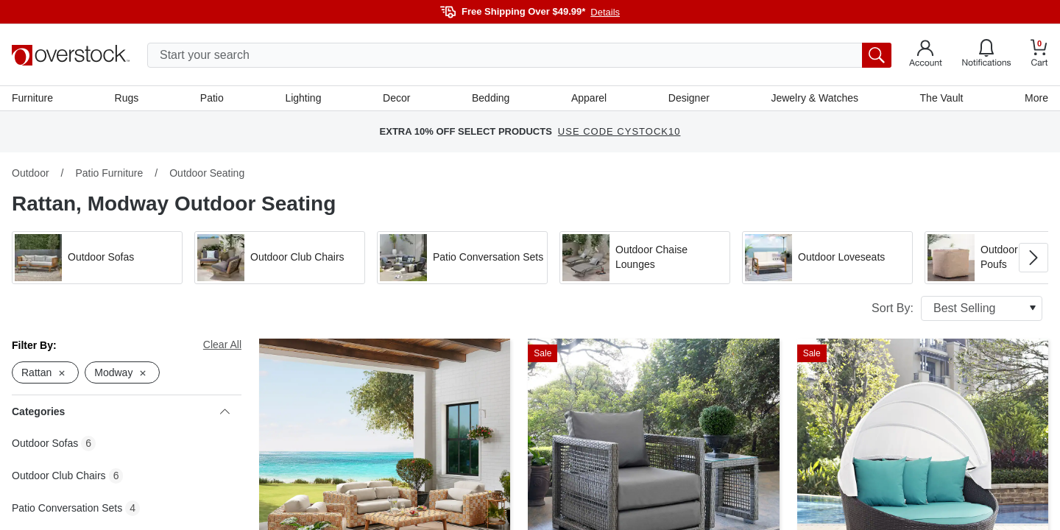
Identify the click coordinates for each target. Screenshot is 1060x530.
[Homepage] (71, 55)
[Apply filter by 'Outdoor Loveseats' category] (827, 257)
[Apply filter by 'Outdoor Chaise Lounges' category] (644, 257)
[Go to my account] (925, 55)
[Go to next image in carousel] (1033, 257)
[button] (97, 257)
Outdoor (30, 173)
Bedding (490, 98)
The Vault (942, 98)
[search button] (876, 55)
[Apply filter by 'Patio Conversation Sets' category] (462, 257)
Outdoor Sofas (45, 443)
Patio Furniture (109, 173)
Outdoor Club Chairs (59, 475)
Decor (396, 98)
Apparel (589, 98)
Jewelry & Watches (814, 98)
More (1036, 98)
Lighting (303, 98)
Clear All (222, 344)
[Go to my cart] (1039, 55)
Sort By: (957, 308)
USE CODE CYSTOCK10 (619, 132)
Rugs (127, 98)
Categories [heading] (121, 411)
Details (605, 12)
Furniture (32, 98)
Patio (212, 98)
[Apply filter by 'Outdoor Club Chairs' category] (279, 257)
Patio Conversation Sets (67, 508)
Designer (689, 98)
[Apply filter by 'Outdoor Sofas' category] (97, 257)
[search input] (519, 55)
